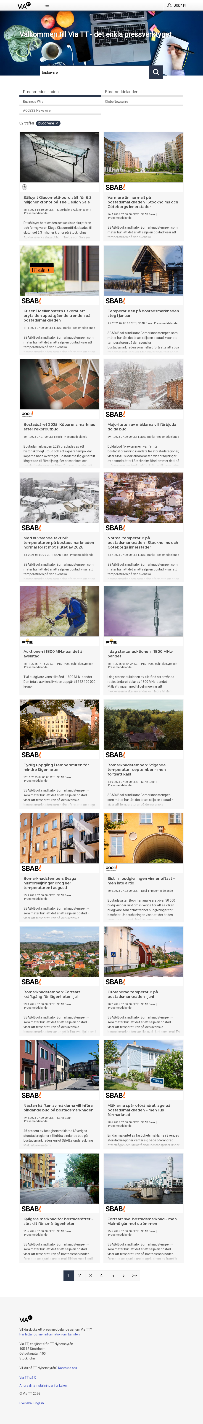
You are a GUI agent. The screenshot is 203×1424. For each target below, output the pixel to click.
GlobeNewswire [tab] (116, 102)
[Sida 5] (112, 1275)
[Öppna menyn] (47, 5)
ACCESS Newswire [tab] (37, 111)
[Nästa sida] (123, 1275)
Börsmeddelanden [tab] (121, 91)
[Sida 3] (90, 1275)
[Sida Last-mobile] (134, 1275)
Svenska (25, 1403)
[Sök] (95, 72)
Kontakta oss (67, 1368)
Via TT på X (27, 1377)
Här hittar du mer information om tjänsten (49, 1334)
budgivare (48, 123)
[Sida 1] (68, 1275)
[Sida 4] (101, 1275)
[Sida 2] (79, 1275)
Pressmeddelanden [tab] (41, 91)
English (39, 1403)
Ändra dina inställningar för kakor (43, 1385)
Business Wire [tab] (33, 102)
